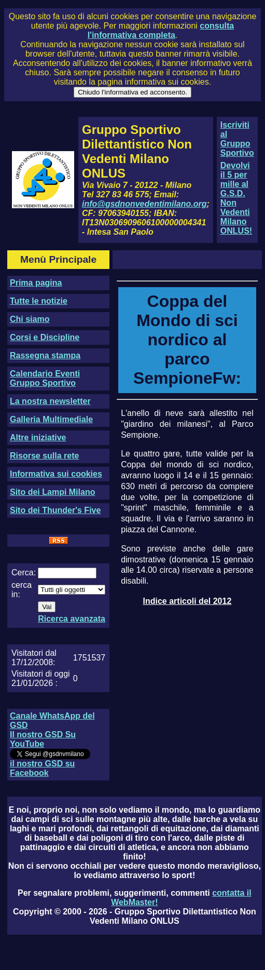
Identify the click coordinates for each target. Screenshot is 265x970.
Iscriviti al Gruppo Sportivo (237, 138)
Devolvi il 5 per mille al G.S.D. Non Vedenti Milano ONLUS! (236, 198)
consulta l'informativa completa (161, 30)
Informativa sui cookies (56, 473)
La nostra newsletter (50, 401)
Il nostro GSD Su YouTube (43, 739)
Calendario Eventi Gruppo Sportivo (45, 378)
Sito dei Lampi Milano (52, 492)
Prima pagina (36, 282)
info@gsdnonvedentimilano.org (144, 203)
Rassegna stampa (45, 355)
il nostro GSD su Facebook (42, 768)
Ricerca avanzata (71, 618)
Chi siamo (29, 319)
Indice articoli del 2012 (187, 601)
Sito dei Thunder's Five (55, 510)
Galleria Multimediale (51, 419)
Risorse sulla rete (44, 455)
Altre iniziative (38, 437)
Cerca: (23, 572)
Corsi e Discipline (44, 337)
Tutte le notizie (38, 301)
